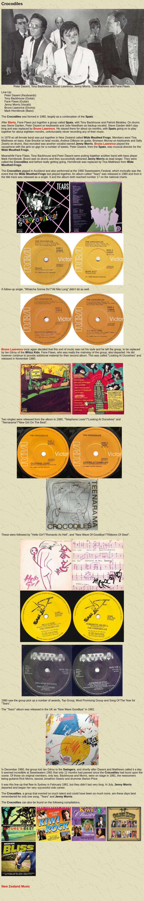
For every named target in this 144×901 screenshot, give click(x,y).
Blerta (12, 122)
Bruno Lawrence (44, 128)
